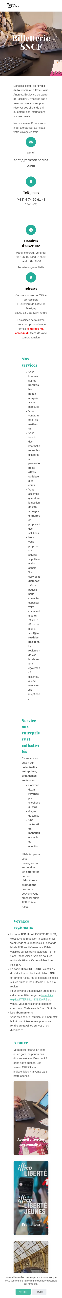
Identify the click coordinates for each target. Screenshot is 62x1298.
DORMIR (48, 1081)
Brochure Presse (13, 1186)
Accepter (23, 1292)
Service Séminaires (15, 1136)
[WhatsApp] (49, 1071)
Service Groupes (13, 1132)
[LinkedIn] (31, 1071)
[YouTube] (37, 1093)
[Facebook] (13, 1071)
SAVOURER (35, 1081)
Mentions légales (14, 1205)
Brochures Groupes (15, 1181)
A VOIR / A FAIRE (18, 1081)
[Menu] (56, 5)
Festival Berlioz (25, 1085)
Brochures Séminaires (17, 1177)
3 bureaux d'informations (18, 1115)
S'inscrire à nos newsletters (20, 1155)
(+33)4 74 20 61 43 (26, 1266)
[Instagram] (31, 1093)
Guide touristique (14, 1173)
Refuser (39, 1292)
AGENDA (42, 1085)
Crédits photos (12, 1209)
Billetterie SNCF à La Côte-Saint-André (27, 1119)
